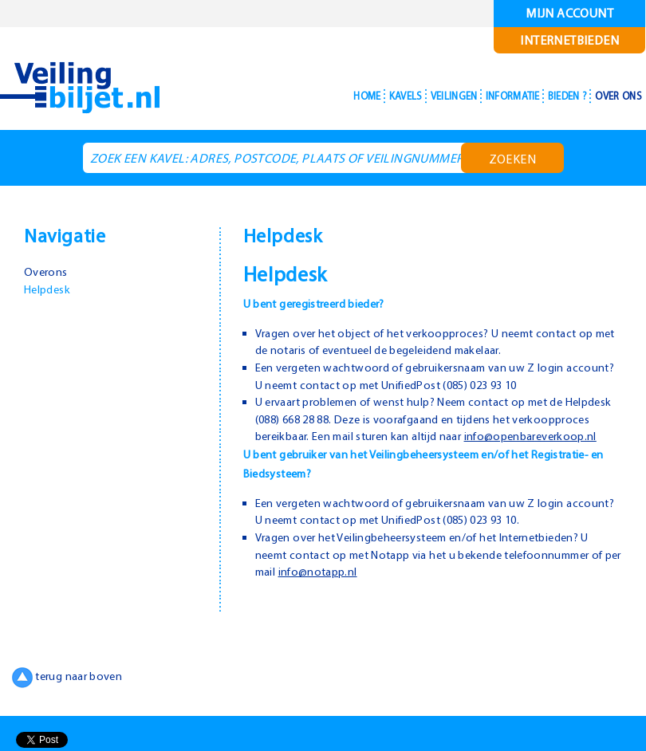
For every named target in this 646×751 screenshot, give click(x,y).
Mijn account (569, 13)
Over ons (613, 96)
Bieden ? (552, 96)
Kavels (358, 96)
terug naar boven (70, 693)
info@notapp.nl (342, 588)
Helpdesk (49, 288)
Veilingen (416, 96)
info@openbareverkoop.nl (324, 452)
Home (313, 96)
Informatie (486, 96)
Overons (46, 271)
